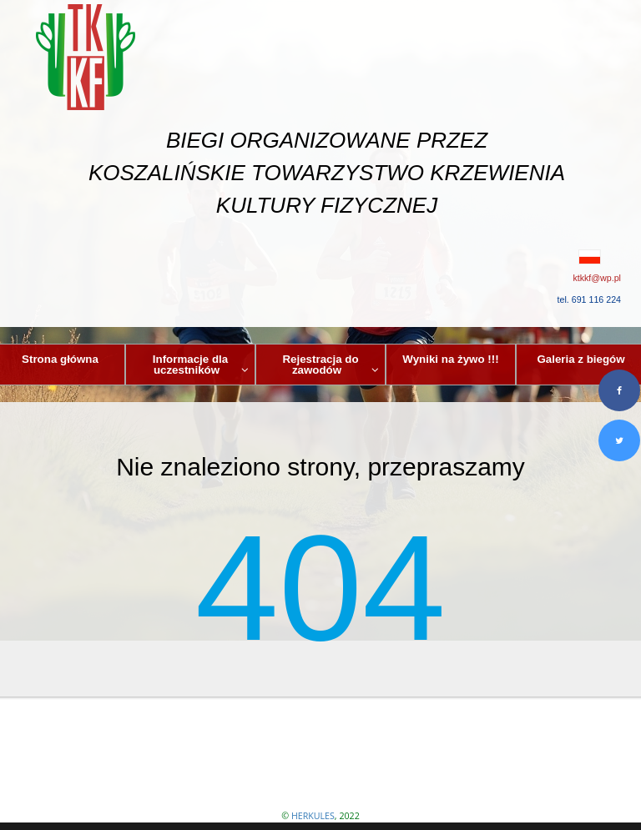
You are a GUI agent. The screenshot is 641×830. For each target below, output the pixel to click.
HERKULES (313, 816)
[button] (320, 257)
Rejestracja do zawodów (330, 364)
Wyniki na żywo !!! (450, 359)
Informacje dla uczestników (201, 364)
